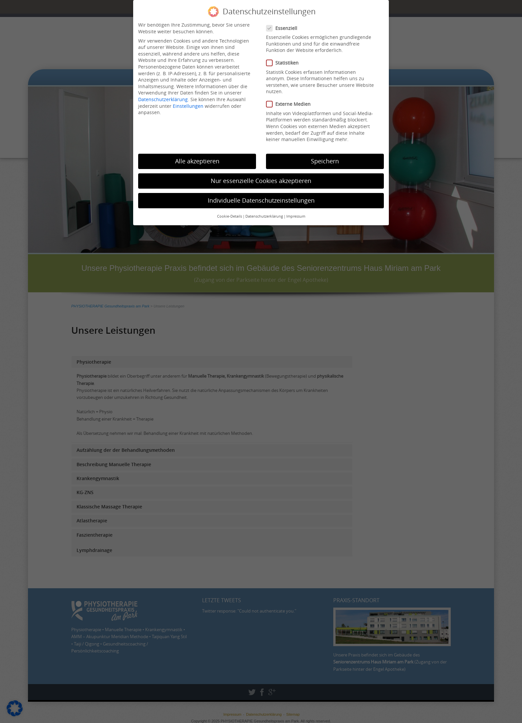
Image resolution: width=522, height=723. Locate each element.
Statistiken (284, 60)
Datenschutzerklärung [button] (264, 213)
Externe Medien (290, 101)
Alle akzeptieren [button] (197, 158)
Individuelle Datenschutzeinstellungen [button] (261, 197)
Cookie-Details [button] (229, 213)
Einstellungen (188, 103)
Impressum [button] (295, 213)
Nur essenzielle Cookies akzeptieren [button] (261, 178)
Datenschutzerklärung (163, 96)
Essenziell (284, 25)
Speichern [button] (325, 158)
